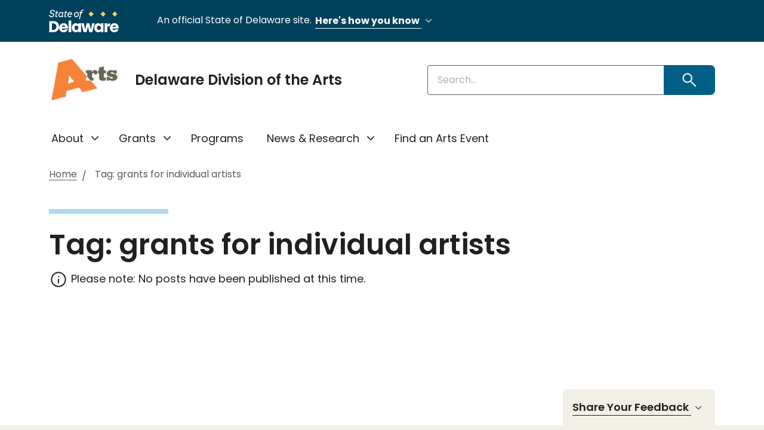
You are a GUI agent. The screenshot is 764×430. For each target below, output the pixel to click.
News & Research (313, 138)
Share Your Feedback (639, 407)
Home (63, 174)
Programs (217, 138)
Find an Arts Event (442, 138)
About (67, 138)
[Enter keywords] (545, 80)
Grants (137, 138)
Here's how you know (375, 21)
